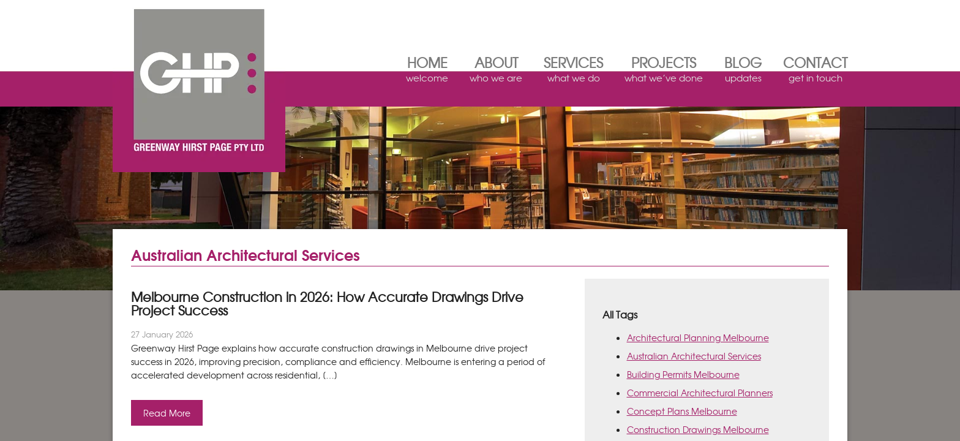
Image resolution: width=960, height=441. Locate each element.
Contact (815, 71)
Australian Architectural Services (694, 356)
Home (427, 71)
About (496, 71)
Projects (663, 71)
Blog (743, 71)
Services (573, 71)
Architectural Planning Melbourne (698, 337)
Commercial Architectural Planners (700, 392)
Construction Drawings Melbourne (698, 429)
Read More (166, 413)
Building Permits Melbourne (683, 374)
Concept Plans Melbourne (682, 411)
